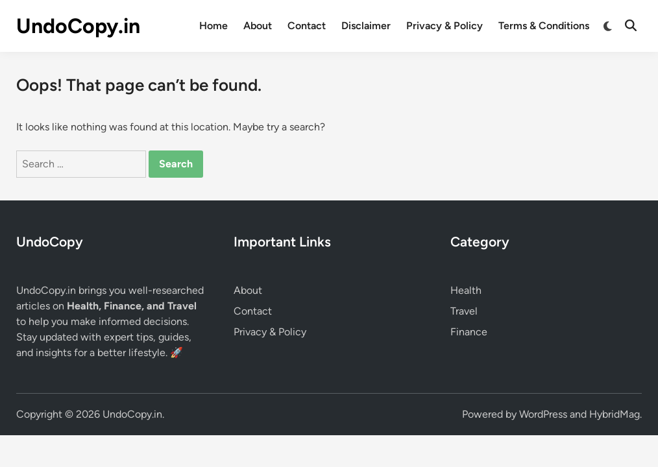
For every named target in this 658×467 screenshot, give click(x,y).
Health (465, 290)
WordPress (543, 414)
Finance (468, 332)
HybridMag (614, 414)
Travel (464, 311)
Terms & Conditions (543, 25)
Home (213, 25)
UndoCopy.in (78, 26)
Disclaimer (366, 25)
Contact (306, 25)
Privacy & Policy (444, 25)
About (257, 25)
